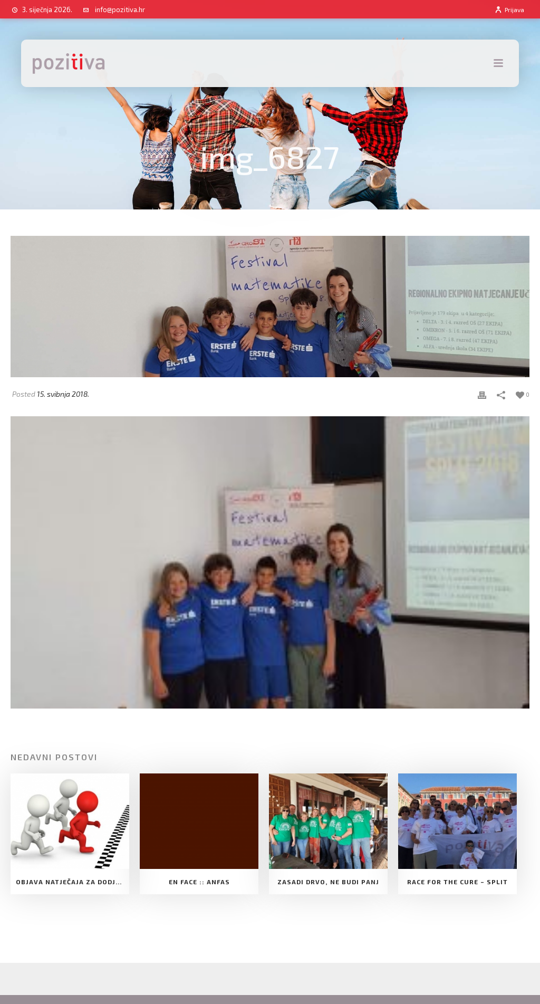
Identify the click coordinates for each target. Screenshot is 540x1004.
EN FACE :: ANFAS (199, 881)
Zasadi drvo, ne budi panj (328, 881)
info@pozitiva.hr (120, 9)
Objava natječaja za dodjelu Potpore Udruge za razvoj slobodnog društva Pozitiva (72, 881)
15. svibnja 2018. (63, 393)
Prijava (509, 9)
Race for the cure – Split (457, 881)
